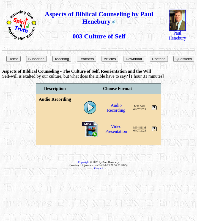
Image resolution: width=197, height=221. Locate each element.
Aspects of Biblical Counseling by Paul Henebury (99, 17)
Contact (98, 168)
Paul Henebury (177, 33)
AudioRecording (116, 108)
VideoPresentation (116, 129)
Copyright (83, 162)
